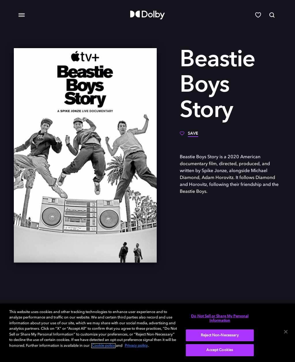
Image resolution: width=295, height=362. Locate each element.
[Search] (272, 15)
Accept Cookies (219, 350)
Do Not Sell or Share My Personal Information (219, 318)
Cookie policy (103, 346)
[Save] (189, 135)
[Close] (285, 331)
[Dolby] (147, 15)
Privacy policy (136, 346)
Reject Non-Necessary (220, 335)
